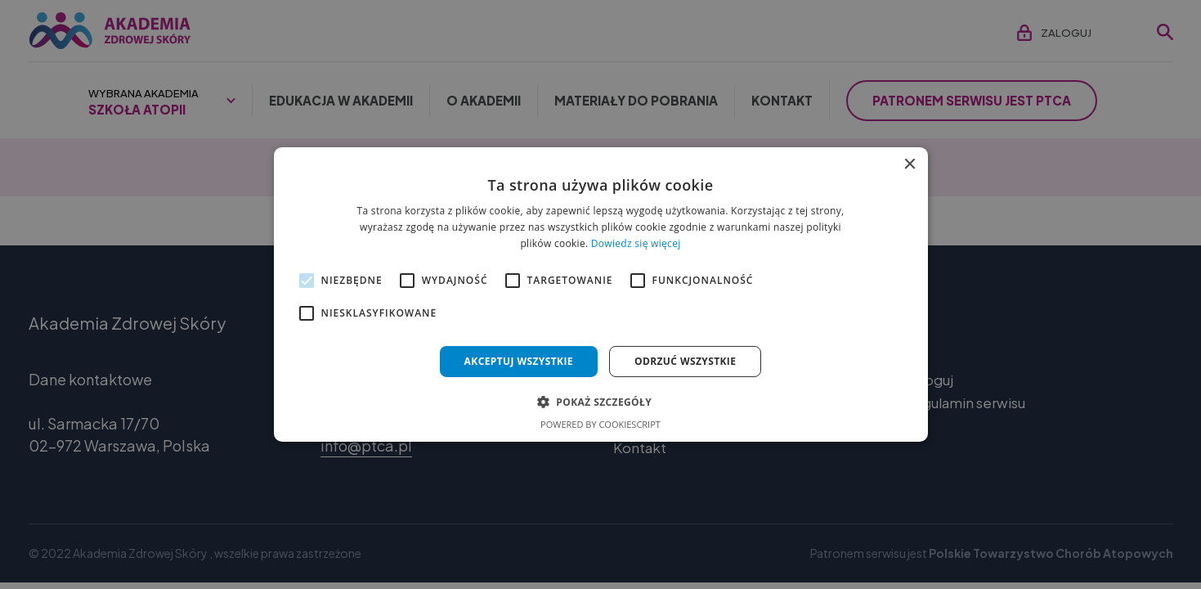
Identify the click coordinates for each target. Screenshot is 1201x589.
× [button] (909, 165)
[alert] (600, 294)
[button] (600, 401)
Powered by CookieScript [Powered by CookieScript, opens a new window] (600, 424)
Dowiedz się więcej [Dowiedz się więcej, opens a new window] (636, 243)
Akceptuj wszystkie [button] (518, 361)
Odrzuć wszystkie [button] (685, 361)
